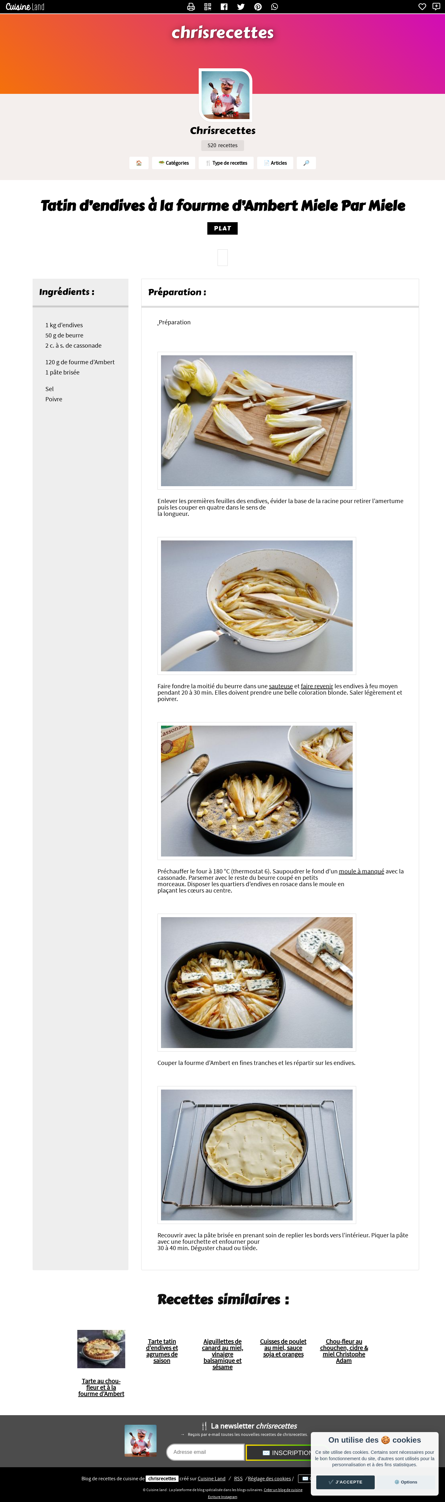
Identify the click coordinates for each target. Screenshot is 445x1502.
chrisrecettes (222, 32)
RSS (238, 1478)
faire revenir (317, 686)
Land (212, 1478)
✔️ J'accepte (345, 1482)
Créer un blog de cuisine (283, 1490)
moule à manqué (361, 871)
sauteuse (281, 686)
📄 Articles (275, 163)
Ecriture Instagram (222, 1497)
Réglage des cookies (269, 1478)
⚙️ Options (405, 1482)
